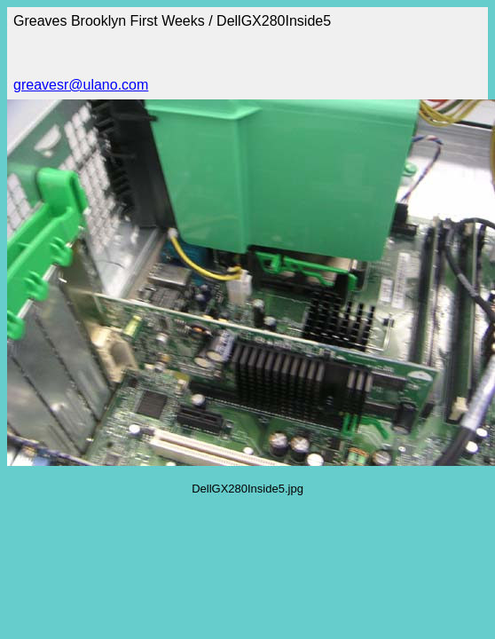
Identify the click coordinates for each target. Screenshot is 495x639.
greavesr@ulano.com (80, 84)
